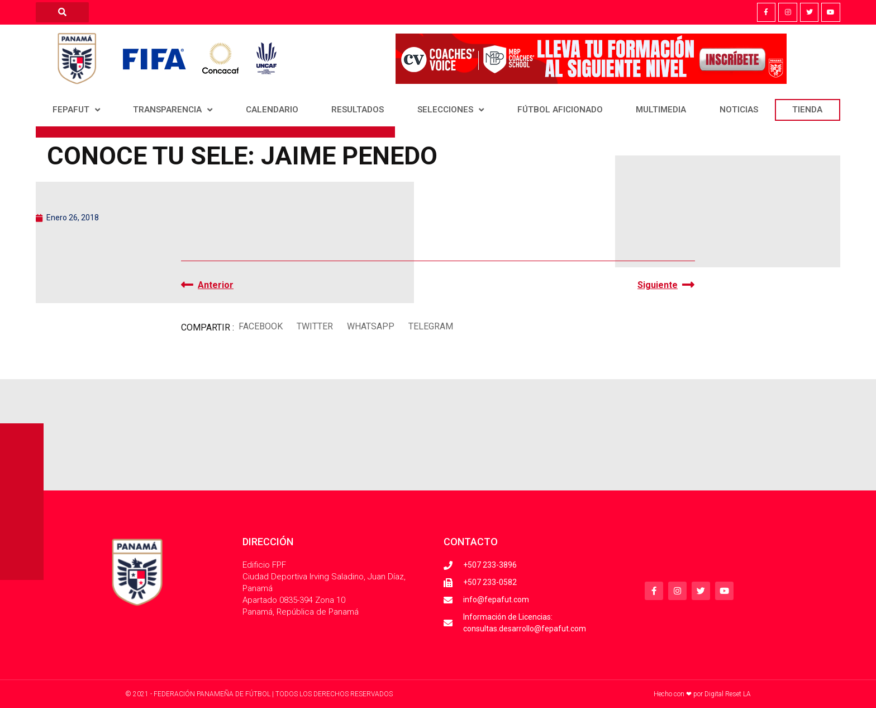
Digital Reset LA (727, 694)
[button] (260, 326)
